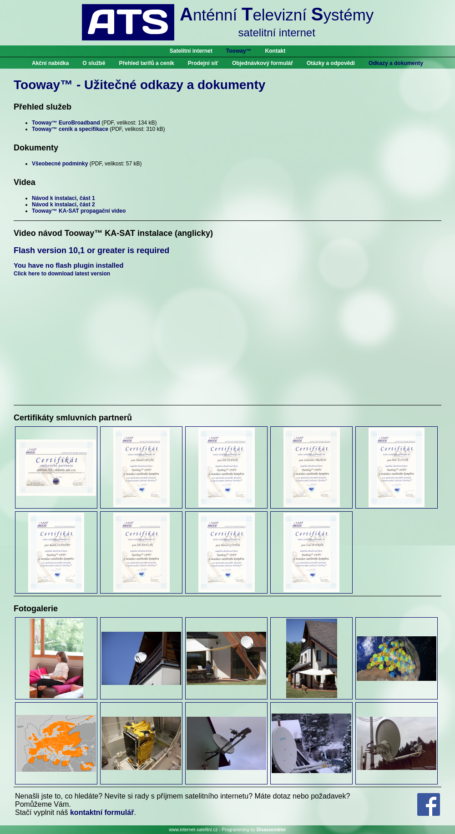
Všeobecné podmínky (60, 163)
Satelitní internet (191, 51)
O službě (93, 63)
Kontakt (275, 51)
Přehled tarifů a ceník (146, 63)
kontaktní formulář (102, 812)
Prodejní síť (203, 63)
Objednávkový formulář (262, 63)
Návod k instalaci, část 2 (63, 204)
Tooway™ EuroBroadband (66, 123)
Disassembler (271, 829)
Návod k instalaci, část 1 (63, 198)
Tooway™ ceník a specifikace (70, 129)
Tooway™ (239, 51)
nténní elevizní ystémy (277, 21)
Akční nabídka (50, 63)
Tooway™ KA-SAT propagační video (79, 211)
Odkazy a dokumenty (396, 63)
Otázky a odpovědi (331, 63)
